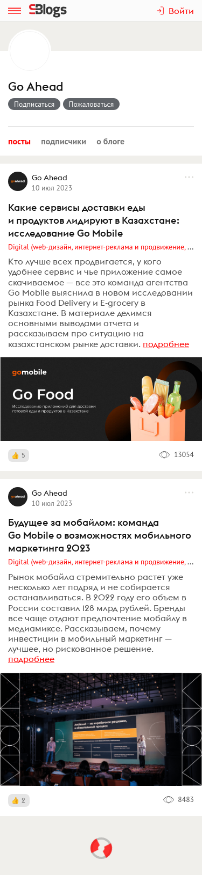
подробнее (166, 344)
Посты (19, 141)
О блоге (110, 141)
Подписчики (63, 141)
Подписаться (34, 104)
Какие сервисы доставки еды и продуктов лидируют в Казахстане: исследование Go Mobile (93, 220)
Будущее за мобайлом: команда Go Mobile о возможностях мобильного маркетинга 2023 (99, 535)
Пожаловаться (91, 104)
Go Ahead (35, 86)
